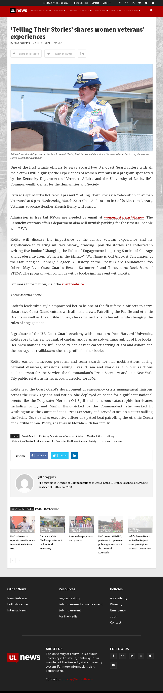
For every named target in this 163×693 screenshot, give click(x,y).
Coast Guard (28, 436)
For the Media (68, 616)
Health (116, 10)
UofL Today (105, 531)
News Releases (81, 2)
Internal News (17, 610)
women (118, 440)
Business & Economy (22, 531)
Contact (95, 2)
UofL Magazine (17, 604)
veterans (105, 440)
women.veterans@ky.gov (124, 217)
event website (73, 284)
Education (101, 10)
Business (60, 10)
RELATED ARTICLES (22, 509)
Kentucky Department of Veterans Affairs (61, 436)
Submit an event (70, 610)
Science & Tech (132, 10)
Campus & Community (80, 10)
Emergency (118, 610)
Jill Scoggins (22, 43)
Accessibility (118, 598)
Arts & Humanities (41, 10)
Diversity (116, 604)
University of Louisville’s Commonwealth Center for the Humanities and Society (54, 440)
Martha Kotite (94, 436)
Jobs (113, 616)
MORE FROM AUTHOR (47, 509)
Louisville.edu (55, 671)
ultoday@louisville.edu (77, 679)
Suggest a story (69, 598)
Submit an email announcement (81, 604)
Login (106, 2)
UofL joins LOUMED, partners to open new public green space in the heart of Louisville (110, 544)
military (110, 436)
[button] (151, 10)
